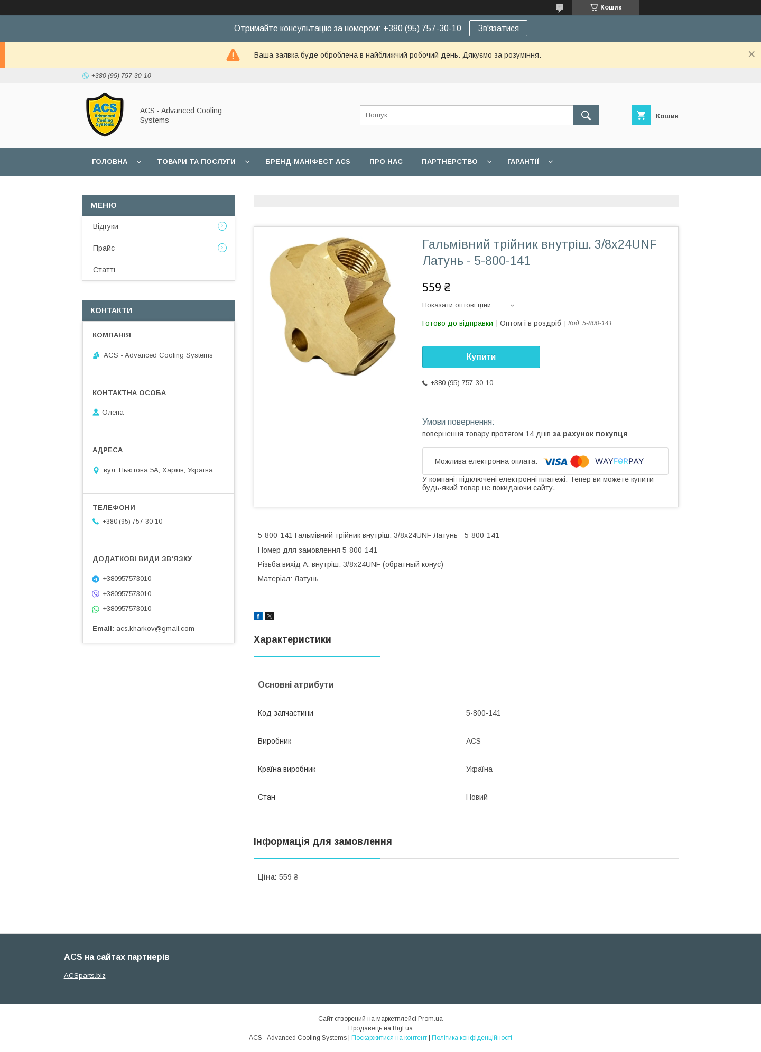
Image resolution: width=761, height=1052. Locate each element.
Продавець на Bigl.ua (380, 1028)
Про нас (386, 162)
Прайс (104, 248)
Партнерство (450, 162)
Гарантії (523, 162)
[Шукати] (586, 115)
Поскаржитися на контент (389, 1037)
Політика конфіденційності (472, 1037)
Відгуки (105, 226)
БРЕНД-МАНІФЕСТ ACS (307, 162)
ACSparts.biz (85, 976)
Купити (481, 356)
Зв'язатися (498, 28)
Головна (109, 162)
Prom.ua (430, 1018)
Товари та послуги (196, 162)
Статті (104, 270)
